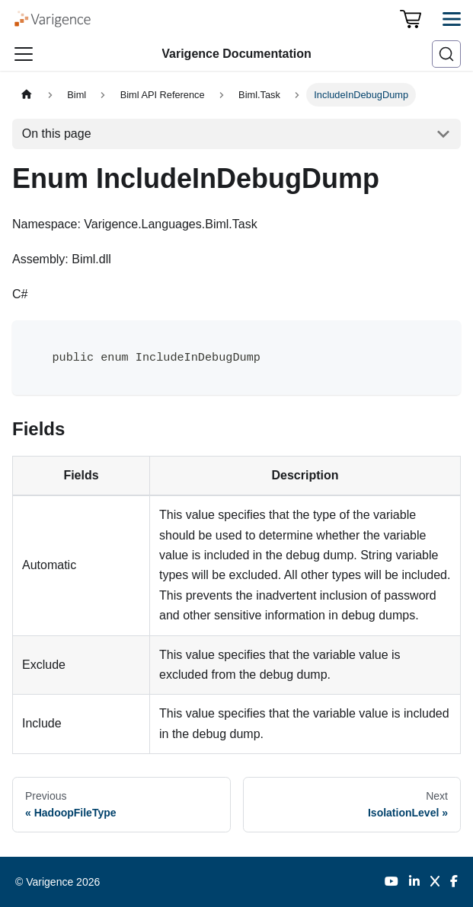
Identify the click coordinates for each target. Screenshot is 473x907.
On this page (56, 133)
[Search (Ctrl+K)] (446, 54)
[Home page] (26, 95)
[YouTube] (391, 882)
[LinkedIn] (414, 882)
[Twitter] (434, 882)
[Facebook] (454, 882)
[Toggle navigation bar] (23, 54)
